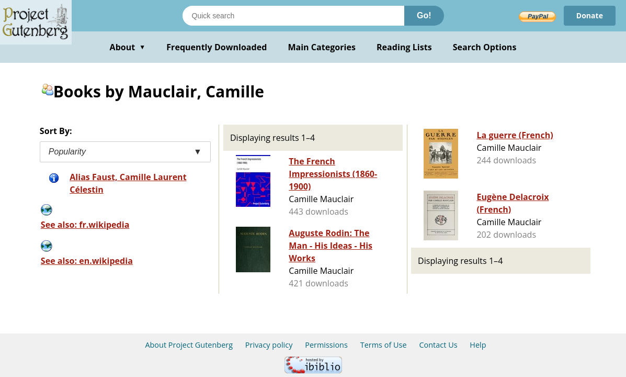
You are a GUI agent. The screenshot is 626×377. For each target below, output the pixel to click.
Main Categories (322, 47)
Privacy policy (269, 345)
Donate (589, 15)
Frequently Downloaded (216, 47)
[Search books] (293, 16)
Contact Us (438, 345)
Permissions (326, 345)
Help (478, 345)
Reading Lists (404, 47)
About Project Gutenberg (189, 345)
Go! (424, 15)
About (128, 47)
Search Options (485, 47)
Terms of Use (383, 345)
